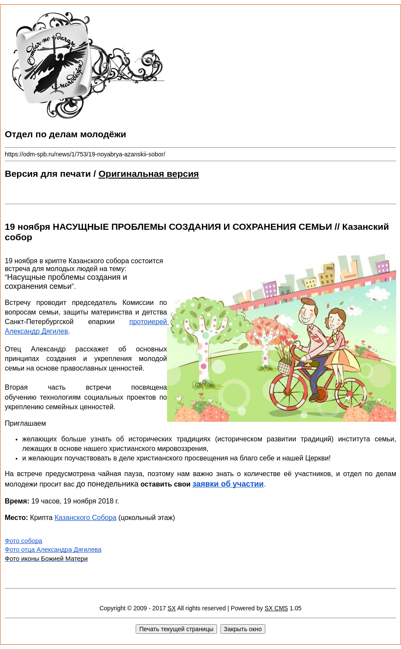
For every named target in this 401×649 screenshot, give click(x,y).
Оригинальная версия (149, 174)
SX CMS (276, 608)
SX (171, 608)
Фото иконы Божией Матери (46, 558)
